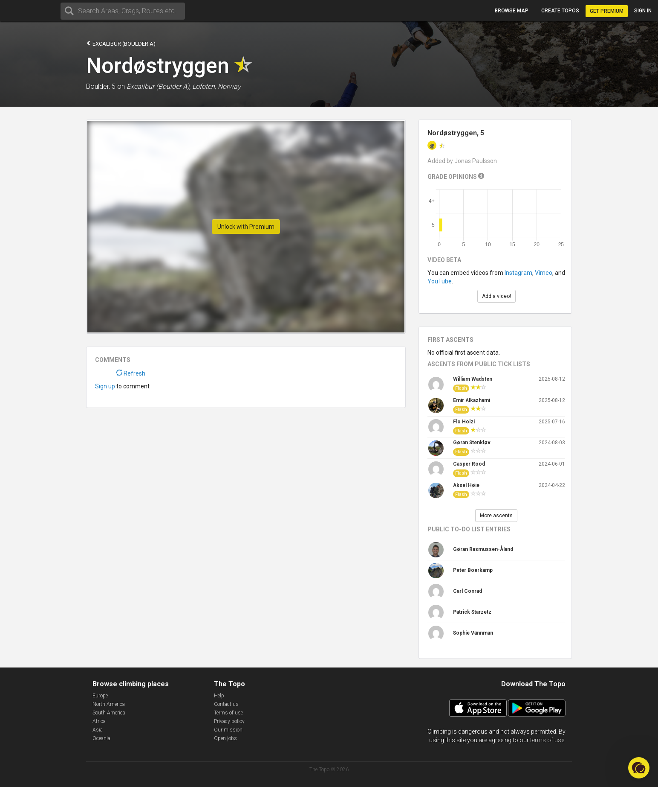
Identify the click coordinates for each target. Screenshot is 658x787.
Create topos (560, 11)
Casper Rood (469, 464)
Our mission (228, 730)
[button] (638, 767)
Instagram (518, 272)
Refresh (130, 373)
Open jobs (225, 738)
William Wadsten (472, 379)
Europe (100, 696)
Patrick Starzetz (472, 612)
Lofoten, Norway (216, 86)
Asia (97, 730)
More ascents (496, 516)
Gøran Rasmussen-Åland (483, 549)
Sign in (643, 11)
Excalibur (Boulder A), (158, 86)
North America (108, 704)
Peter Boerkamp (473, 570)
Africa (99, 721)
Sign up (105, 386)
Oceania (101, 738)
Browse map (511, 11)
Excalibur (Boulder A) (121, 43)
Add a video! (496, 296)
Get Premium (606, 11)
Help (219, 696)
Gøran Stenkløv (472, 443)
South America (108, 713)
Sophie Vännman (473, 633)
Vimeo (543, 272)
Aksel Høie (466, 485)
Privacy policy (229, 721)
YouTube (439, 281)
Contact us (226, 704)
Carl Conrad (467, 591)
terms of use (547, 740)
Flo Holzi (464, 422)
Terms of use (228, 713)
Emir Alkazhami (471, 400)
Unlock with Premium (245, 226)
